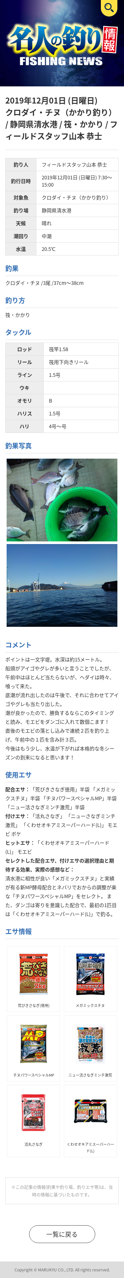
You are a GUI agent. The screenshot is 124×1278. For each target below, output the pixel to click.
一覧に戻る (62, 1234)
